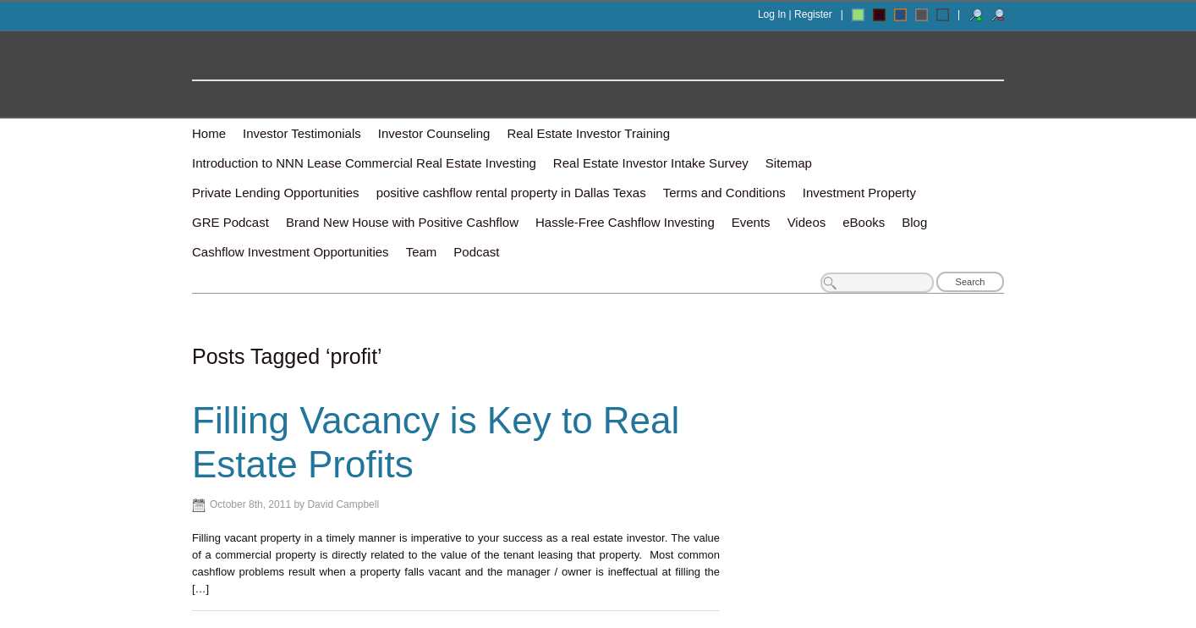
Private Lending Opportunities (275, 192)
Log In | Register (795, 14)
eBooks (863, 222)
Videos (806, 222)
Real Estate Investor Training (588, 133)
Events (751, 222)
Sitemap (788, 163)
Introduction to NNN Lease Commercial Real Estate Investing (364, 163)
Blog (914, 222)
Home (209, 133)
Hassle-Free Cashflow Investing (625, 222)
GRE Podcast (230, 222)
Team (421, 251)
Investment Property (859, 192)
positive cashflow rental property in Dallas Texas (511, 192)
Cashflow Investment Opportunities (290, 251)
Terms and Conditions (724, 192)
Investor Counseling (434, 133)
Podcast (476, 251)
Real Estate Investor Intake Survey (651, 163)
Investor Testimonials (302, 133)
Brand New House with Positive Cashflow (402, 222)
